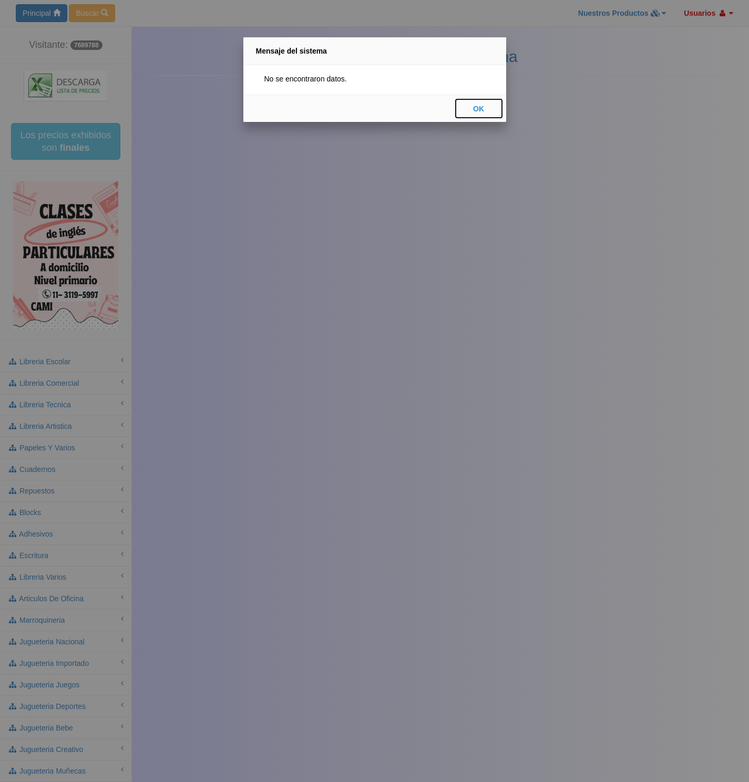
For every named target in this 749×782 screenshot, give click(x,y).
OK (478, 109)
